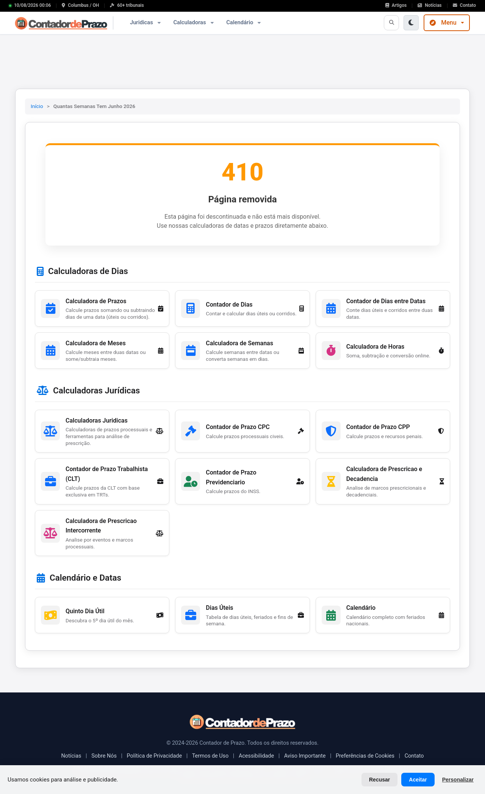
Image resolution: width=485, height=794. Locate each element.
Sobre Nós (104, 756)
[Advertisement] (242, 59)
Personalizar (458, 780)
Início (37, 106)
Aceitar (418, 780)
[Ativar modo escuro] (411, 22)
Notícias (71, 756)
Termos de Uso (210, 756)
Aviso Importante (305, 756)
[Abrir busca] (391, 22)
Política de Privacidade (154, 756)
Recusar (379, 780)
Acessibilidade (256, 756)
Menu (446, 22)
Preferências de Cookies (365, 756)
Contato (414, 756)
